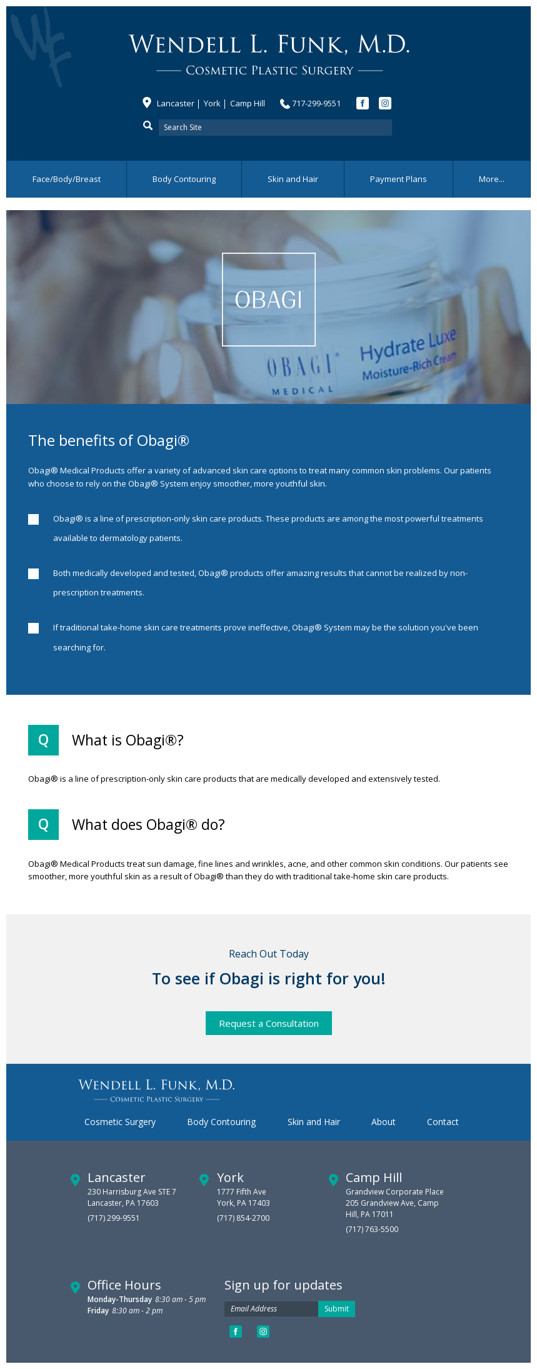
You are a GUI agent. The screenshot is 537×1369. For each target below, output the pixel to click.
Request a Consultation (269, 1023)
